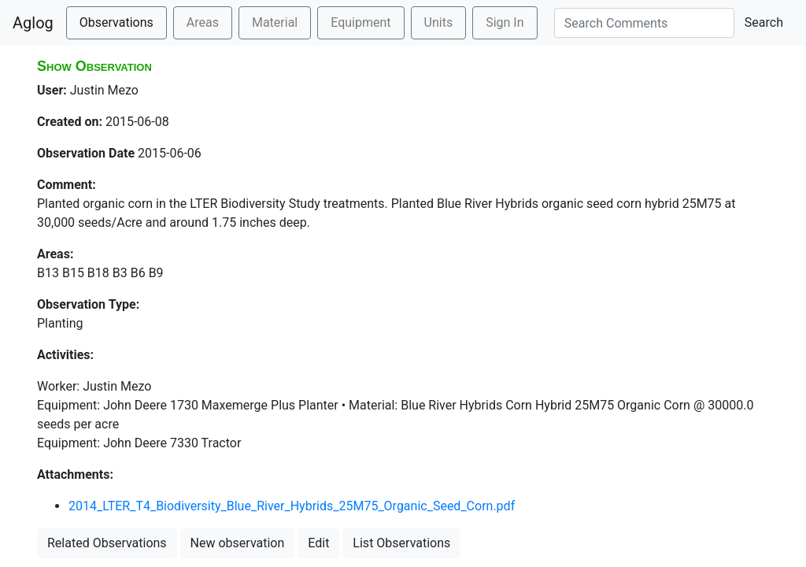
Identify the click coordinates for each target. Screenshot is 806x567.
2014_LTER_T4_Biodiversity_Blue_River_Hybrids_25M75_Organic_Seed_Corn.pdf (291, 505)
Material (275, 22)
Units (438, 22)
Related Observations (107, 543)
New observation (237, 543)
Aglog (33, 22)
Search (764, 22)
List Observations (401, 543)
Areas (203, 22)
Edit (318, 543)
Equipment (360, 22)
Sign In (504, 22)
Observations (116, 22)
